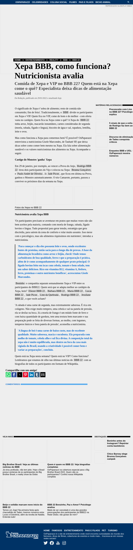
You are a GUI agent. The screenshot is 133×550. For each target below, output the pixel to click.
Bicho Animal (103, 2)
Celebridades (40, 2)
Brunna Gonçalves (81, 169)
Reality (54, 60)
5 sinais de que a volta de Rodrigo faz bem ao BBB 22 (121, 125)
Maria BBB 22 (75, 291)
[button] (129, 2)
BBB (65, 60)
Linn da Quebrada (49, 294)
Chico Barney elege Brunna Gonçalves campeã (117, 456)
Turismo (112, 530)
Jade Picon (53, 173)
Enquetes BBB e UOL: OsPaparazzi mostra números (120, 153)
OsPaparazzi (23, 2)
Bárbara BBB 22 (56, 291)
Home (18, 60)
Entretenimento (35, 60)
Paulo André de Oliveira (29, 173)
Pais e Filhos (86, 2)
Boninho (20, 283)
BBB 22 (76, 60)
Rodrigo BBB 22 (70, 294)
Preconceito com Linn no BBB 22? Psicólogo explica (121, 112)
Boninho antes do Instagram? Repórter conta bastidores (118, 443)
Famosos (57, 530)
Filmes (73, 2)
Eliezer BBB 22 (37, 291)
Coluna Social (58, 2)
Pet (104, 530)
